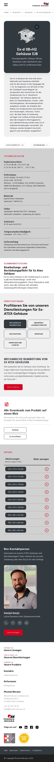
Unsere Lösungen (12, 650)
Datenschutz (25, 750)
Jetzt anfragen (13, 632)
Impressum (13, 750)
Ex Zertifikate (15, 436)
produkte (16, 12)
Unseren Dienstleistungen (17, 657)
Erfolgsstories (9, 685)
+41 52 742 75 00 (11, 706)
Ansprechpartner (11, 675)
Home (6, 12)
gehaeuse (28, 12)
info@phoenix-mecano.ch (14, 709)
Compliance (37, 750)
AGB (5, 750)
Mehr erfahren (13, 387)
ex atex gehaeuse (43, 12)
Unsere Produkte (12, 664)
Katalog (15, 430)
